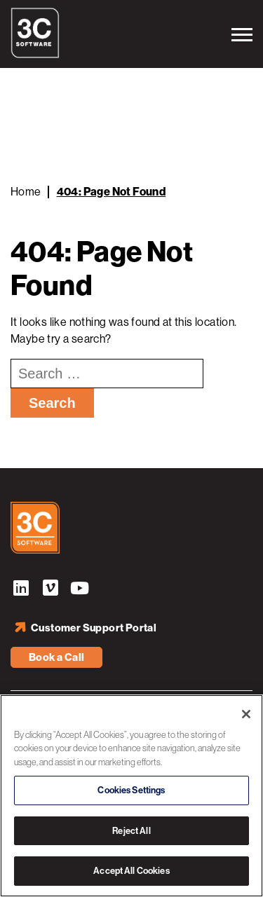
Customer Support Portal (93, 628)
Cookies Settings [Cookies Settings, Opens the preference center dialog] (131, 790)
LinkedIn (21, 590)
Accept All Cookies (131, 870)
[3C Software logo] (35, 54)
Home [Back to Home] (26, 191)
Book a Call (56, 657)
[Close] (246, 714)
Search (52, 403)
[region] (131, 795)
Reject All (131, 831)
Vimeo (50, 590)
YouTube (79, 590)
